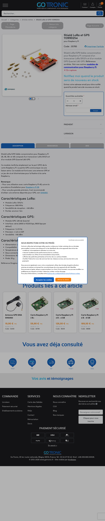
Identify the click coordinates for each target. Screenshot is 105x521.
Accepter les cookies (44, 279)
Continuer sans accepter (76, 240)
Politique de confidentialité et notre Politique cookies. (63, 273)
